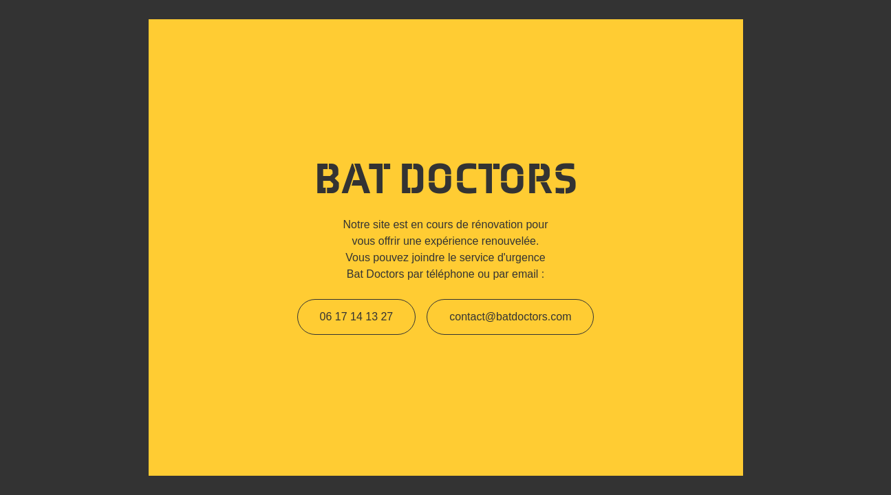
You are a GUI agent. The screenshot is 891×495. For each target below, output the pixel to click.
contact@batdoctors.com (510, 316)
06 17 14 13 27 (357, 316)
